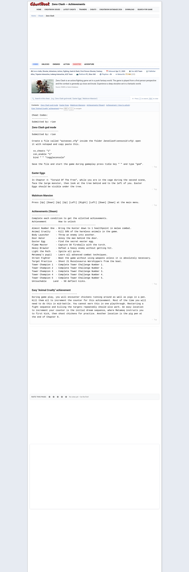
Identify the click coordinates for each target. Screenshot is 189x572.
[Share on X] (47, 331)
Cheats (93, 9)
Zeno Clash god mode (49, 105)
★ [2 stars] (53, 345)
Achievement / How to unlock (118, 105)
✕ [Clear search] (133, 99)
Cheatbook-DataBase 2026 (110, 9)
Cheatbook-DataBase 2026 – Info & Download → (83, 443)
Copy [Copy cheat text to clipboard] (44, 337)
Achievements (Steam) (96, 105)
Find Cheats (61, 566)
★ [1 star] (49, 345)
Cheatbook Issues (52, 9)
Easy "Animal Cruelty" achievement (45, 108)
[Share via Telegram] (74, 331)
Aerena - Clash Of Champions (46, 500)
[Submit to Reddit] (53, 331)
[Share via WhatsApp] (67, 331)
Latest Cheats (69, 9)
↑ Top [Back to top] (154, 167)
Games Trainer (46, 566)
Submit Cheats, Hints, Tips (130, 566)
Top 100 (112, 566)
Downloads (74, 566)
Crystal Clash (39, 513)
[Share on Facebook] (40, 331)
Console (102, 566)
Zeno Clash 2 (39, 495)
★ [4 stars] (62, 345)
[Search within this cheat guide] (82, 98)
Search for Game (144, 9)
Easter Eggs (64, 105)
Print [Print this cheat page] (55, 337)
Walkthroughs (89, 566)
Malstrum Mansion (77, 105)
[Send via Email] (80, 331)
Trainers (83, 9)
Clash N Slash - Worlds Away (46, 509)
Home (39, 9)
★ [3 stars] (57, 345)
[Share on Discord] (60, 331)
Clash (36, 504)
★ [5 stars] (66, 345)
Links (147, 566)
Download (129, 9)
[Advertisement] (94, 40)
